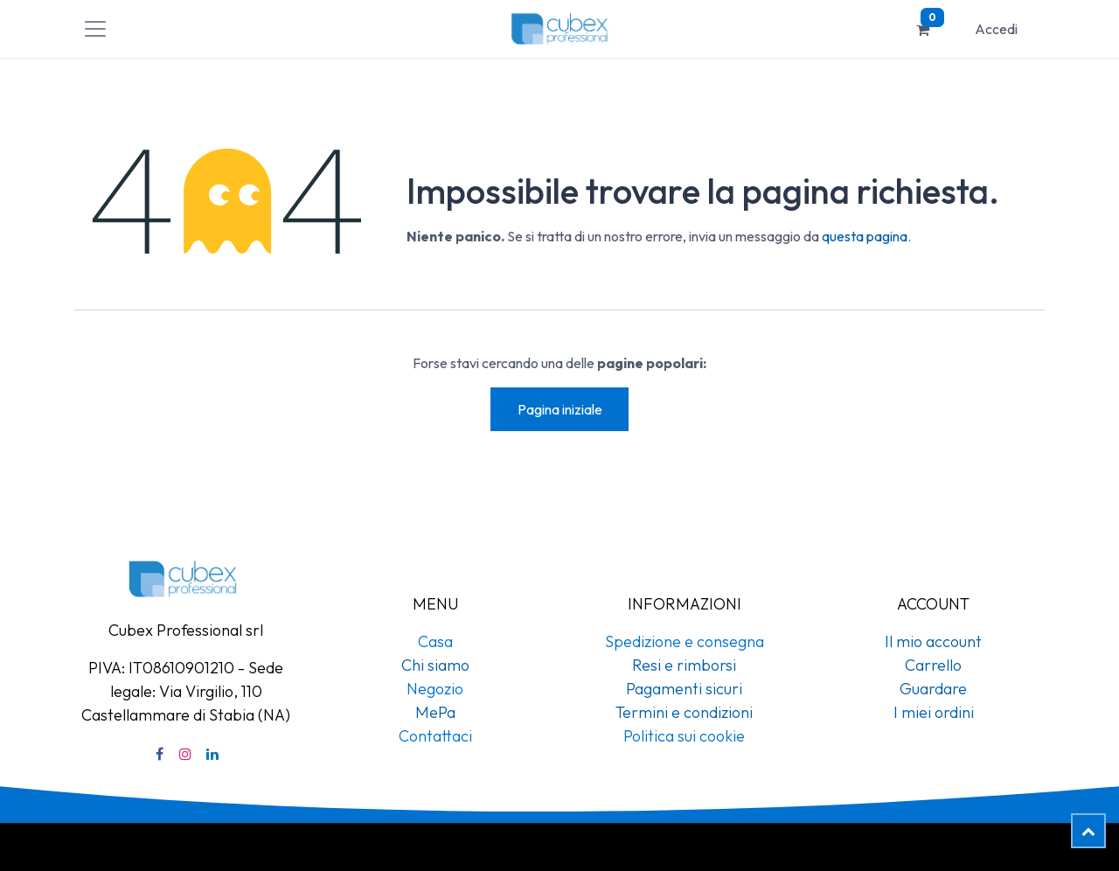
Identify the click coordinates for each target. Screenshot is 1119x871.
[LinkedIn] (212, 753)
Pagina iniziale (560, 409)
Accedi (996, 29)
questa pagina (864, 236)
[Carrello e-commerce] (923, 28)
